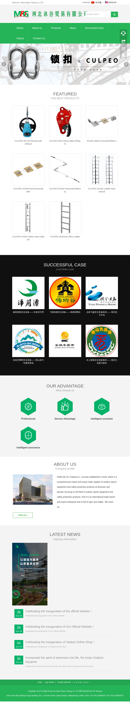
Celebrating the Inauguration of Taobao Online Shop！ (60, 645)
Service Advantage (65, 422)
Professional (28, 422)
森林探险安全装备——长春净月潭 (28, 314)
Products (56, 28)
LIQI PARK (49, 686)
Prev (3, 64)
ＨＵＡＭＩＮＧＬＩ (82, 686)
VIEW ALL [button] (23, 518)
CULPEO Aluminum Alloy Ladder (65, 238)
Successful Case (94, 28)
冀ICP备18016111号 (87, 695)
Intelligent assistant (102, 422)
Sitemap (99, 695)
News (73, 28)
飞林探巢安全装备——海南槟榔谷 (65, 314)
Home (20, 28)
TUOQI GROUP (64, 686)
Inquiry (20, 38)
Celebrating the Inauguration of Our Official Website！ (60, 630)
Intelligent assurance (28, 451)
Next (126, 64)
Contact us (39, 38)
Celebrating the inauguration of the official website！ (59, 614)
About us (37, 28)
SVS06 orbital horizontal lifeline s (102, 141)
